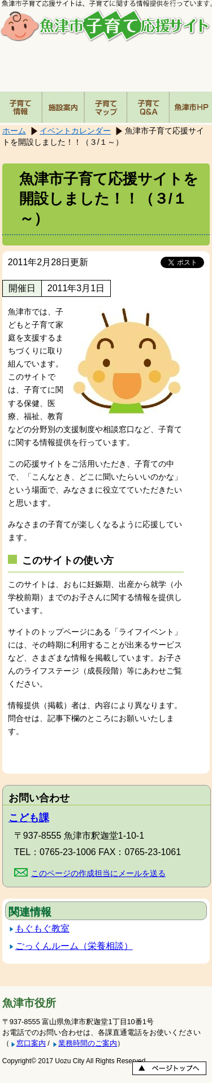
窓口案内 (31, 1043)
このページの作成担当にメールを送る (98, 873)
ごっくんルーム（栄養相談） (74, 946)
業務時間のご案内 (87, 1043)
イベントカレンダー (75, 130)
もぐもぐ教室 (42, 928)
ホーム (14, 130)
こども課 (28, 817)
